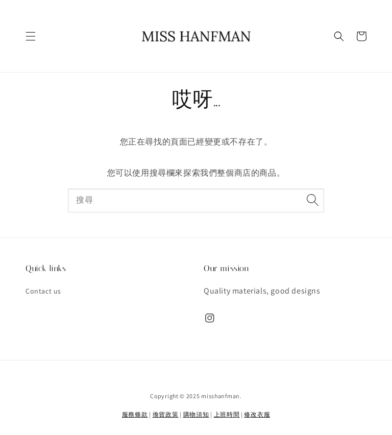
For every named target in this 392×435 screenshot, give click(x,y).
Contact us (43, 291)
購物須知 (196, 414)
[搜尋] (312, 200)
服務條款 (135, 414)
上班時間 (227, 414)
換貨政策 (166, 414)
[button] (30, 36)
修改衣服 (257, 414)
